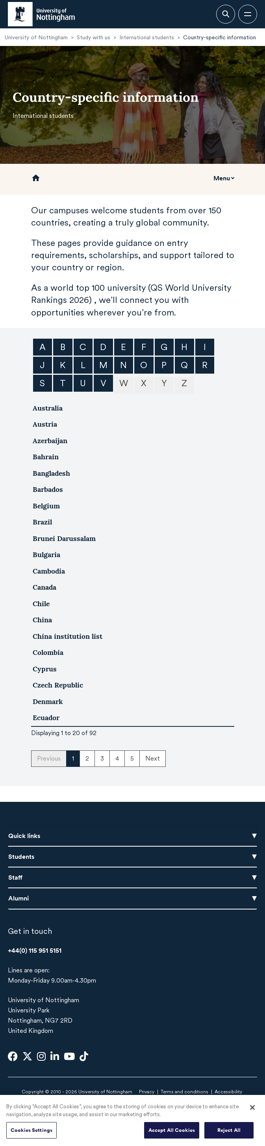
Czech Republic (58, 684)
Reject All (229, 1134)
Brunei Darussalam (64, 538)
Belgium (46, 505)
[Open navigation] (247, 14)
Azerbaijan (50, 440)
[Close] (252, 1111)
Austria (45, 424)
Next (152, 758)
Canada (44, 587)
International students (146, 37)
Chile (41, 603)
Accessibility (228, 1092)
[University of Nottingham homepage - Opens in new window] (41, 14)
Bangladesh (51, 473)
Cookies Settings (31, 1134)
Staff (132, 877)
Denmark (48, 701)
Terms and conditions (184, 1092)
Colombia (48, 652)
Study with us (93, 37)
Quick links (132, 835)
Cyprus (45, 668)
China (42, 619)
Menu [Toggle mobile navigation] (221, 178)
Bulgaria (46, 554)
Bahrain (46, 456)
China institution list (67, 636)
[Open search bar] (225, 14)
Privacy (146, 1092)
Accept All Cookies (171, 1134)
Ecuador (46, 717)
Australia (48, 408)
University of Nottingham (36, 37)
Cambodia (49, 571)
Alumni (132, 898)
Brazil (42, 521)
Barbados (48, 489)
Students (132, 856)
